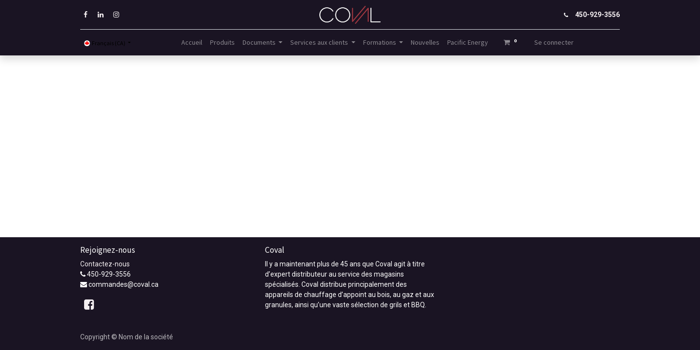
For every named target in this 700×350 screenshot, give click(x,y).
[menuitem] (191, 43)
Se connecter (554, 42)
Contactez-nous (105, 264)
